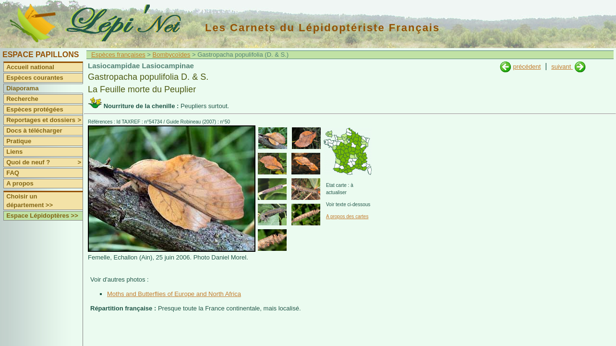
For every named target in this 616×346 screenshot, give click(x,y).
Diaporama (22, 88)
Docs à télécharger (34, 130)
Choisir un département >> (29, 201)
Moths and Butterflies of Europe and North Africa (174, 293)
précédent (527, 66)
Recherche (22, 98)
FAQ (12, 172)
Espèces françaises (118, 54)
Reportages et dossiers (44, 120)
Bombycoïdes (172, 54)
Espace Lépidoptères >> (42, 215)
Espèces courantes (34, 77)
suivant (562, 66)
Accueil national (30, 67)
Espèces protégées (34, 109)
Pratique (18, 141)
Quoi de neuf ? (44, 162)
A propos (20, 183)
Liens (14, 151)
